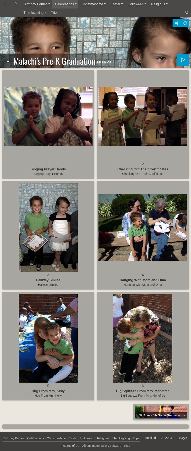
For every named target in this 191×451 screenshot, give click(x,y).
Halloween (136, 4)
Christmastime (92, 4)
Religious (158, 4)
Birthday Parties (36, 4)
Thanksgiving (34, 12)
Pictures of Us (70, 445)
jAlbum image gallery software (101, 445)
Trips (54, 12)
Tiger (127, 445)
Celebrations (64, 4)
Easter (115, 4)
